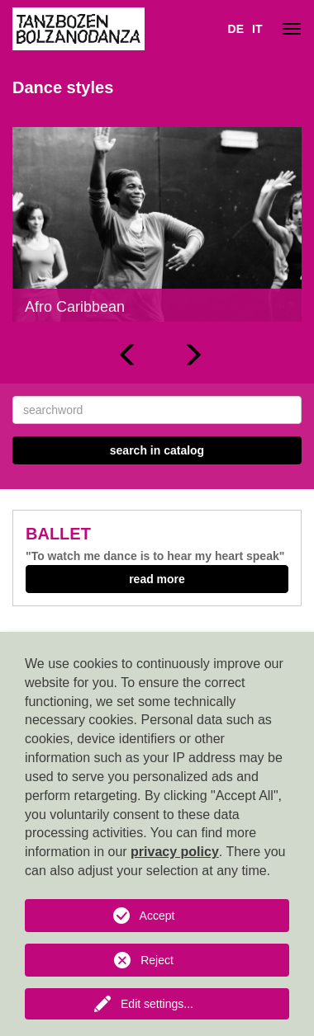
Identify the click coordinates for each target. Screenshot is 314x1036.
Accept (157, 915)
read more (157, 579)
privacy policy (175, 852)
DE (236, 28)
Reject (157, 960)
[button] (128, 354)
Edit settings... (157, 1003)
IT (257, 28)
